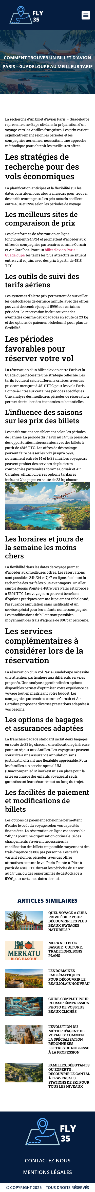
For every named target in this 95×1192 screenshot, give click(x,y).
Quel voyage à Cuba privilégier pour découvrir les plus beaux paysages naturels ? (67, 921)
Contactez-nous (47, 1160)
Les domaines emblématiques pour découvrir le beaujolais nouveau (69, 977)
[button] (86, 15)
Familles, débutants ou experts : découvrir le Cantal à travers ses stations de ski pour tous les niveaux (69, 1076)
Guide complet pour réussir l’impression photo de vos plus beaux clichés (68, 1005)
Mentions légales (47, 1172)
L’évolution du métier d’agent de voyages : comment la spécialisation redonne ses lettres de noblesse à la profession (68, 1039)
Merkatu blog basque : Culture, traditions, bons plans (65, 949)
